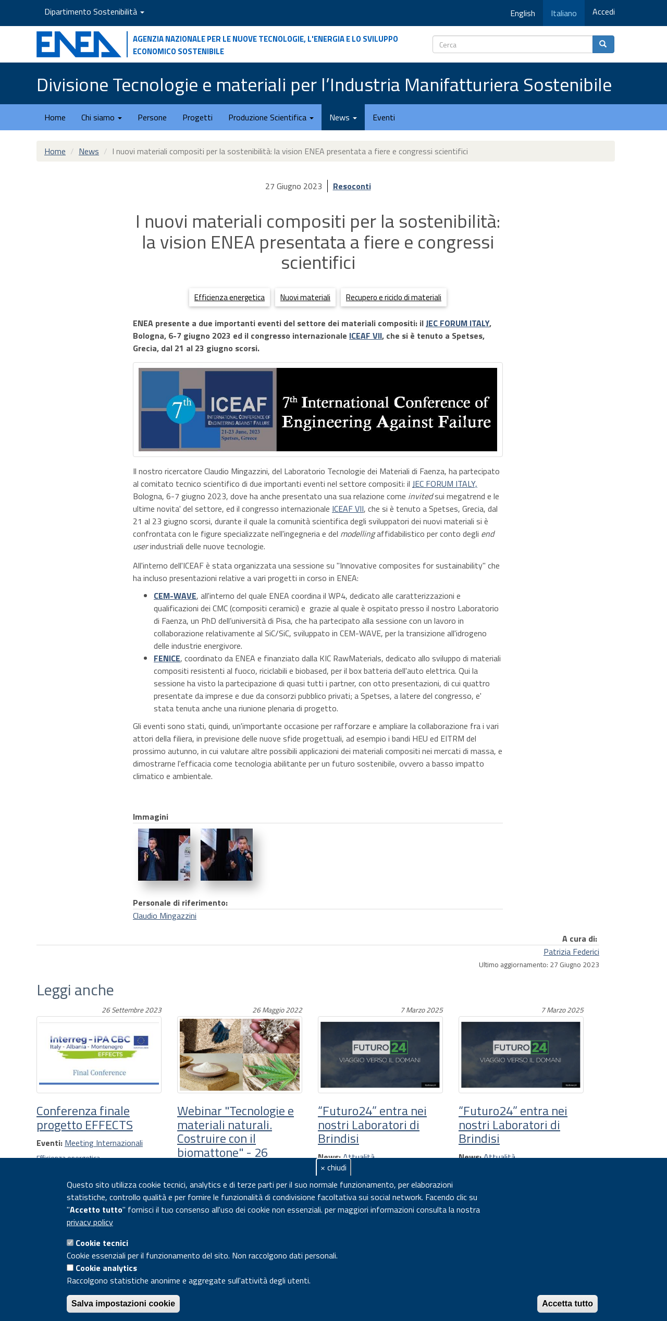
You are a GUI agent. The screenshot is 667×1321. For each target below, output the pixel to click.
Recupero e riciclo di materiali (393, 297)
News (343, 117)
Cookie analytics (106, 1268)
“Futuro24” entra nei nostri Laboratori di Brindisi (372, 1124)
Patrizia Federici (571, 951)
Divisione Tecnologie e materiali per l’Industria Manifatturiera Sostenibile (324, 84)
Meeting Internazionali (104, 1143)
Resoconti (352, 186)
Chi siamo (101, 117)
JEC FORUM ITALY (457, 323)
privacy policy (90, 1222)
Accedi (603, 11)
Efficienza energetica (229, 297)
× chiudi (333, 1167)
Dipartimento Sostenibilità (94, 11)
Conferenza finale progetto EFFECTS (84, 1117)
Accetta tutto (567, 1303)
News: (329, 1157)
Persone (152, 117)
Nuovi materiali (305, 297)
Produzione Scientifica (271, 117)
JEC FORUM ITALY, (444, 483)
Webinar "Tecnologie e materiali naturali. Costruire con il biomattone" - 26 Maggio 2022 (235, 1138)
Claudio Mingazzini (164, 915)
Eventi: (49, 1143)
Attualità (359, 1157)
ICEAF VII (365, 335)
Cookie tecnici (102, 1243)
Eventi (384, 117)
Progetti (197, 117)
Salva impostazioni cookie (123, 1303)
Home (55, 117)
